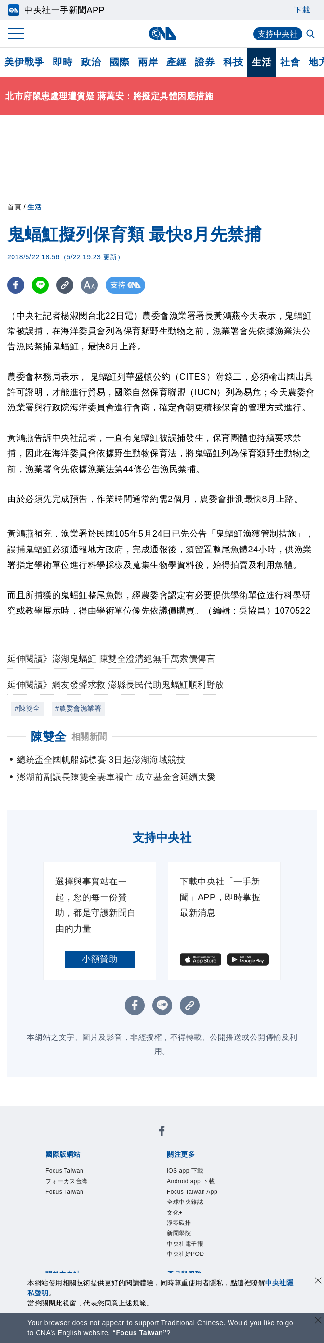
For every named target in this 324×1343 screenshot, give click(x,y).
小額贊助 (100, 959)
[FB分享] (15, 285)
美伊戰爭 (24, 62)
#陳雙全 (27, 708)
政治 (91, 62)
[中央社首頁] (162, 33)
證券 (205, 62)
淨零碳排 (179, 1222)
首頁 (14, 207)
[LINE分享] (40, 285)
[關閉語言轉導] (318, 1322)
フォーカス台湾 (66, 1181)
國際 (119, 62)
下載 (302, 10)
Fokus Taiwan (64, 1192)
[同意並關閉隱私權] (318, 1282)
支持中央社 (278, 34)
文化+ (175, 1212)
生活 (261, 62)
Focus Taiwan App (192, 1192)
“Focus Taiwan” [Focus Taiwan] (139, 1333)
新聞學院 (179, 1233)
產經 (176, 62)
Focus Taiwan (64, 1170)
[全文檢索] (311, 34)
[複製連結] (64, 285)
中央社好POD (185, 1254)
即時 (62, 62)
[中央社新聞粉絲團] (162, 1132)
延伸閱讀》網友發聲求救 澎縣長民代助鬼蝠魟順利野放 (115, 685)
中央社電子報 (185, 1244)
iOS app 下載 (185, 1170)
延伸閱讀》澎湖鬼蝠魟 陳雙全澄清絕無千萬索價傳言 (111, 659)
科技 (233, 62)
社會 (290, 62)
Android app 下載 (191, 1181)
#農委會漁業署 (78, 708)
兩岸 (148, 62)
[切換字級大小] (89, 285)
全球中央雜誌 (185, 1202)
